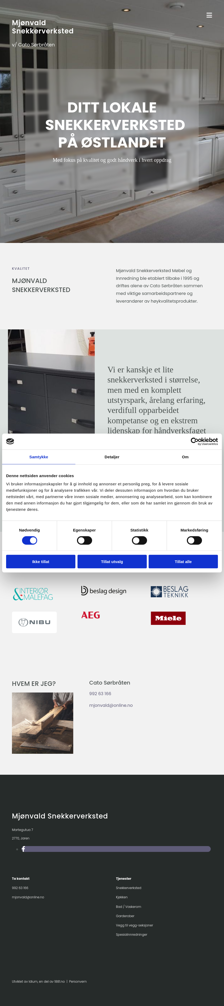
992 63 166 (100, 694)
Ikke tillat (40, 561)
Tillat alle (183, 561)
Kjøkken (122, 897)
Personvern (78, 981)
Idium (33, 981)
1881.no (59, 981)
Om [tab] (185, 456)
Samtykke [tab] (38, 456)
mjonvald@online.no (111, 705)
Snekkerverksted (128, 888)
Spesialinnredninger (131, 934)
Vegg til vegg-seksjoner (134, 925)
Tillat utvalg (112, 561)
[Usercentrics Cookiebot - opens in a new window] (194, 441)
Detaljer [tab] (112, 456)
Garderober (125, 916)
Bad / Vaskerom (128, 906)
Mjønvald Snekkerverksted (43, 27)
